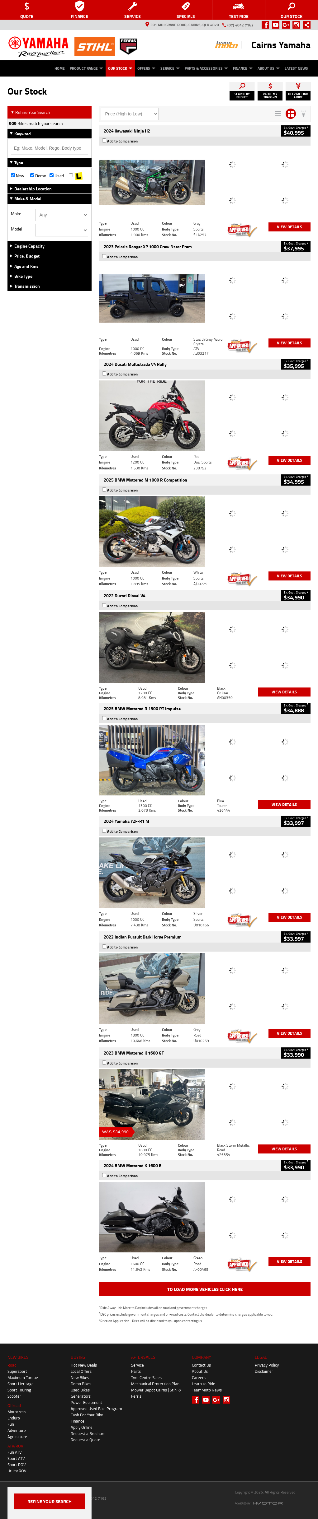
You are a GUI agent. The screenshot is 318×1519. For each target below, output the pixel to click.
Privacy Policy (267, 1365)
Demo (38, 176)
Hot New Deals (84, 1365)
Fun (10, 1424)
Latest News (296, 68)
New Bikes (80, 1377)
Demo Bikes (81, 1384)
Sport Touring (19, 1390)
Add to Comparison (122, 141)
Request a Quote (85, 1440)
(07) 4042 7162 (240, 25)
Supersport (17, 1371)
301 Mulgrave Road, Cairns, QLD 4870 (182, 25)
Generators (81, 1396)
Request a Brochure (88, 1433)
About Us (269, 68)
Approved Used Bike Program (96, 1408)
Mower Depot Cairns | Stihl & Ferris (156, 1393)
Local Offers (81, 1371)
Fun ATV (14, 1452)
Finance (243, 68)
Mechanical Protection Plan (155, 1384)
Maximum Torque (22, 1377)
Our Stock (120, 68)
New (17, 176)
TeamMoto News (207, 1390)
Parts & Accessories (206, 68)
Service (170, 68)
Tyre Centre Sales (146, 1377)
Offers (146, 68)
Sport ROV (16, 1464)
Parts (136, 1371)
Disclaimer (264, 1371)
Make (16, 214)
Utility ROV (16, 1471)
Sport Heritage (20, 1384)
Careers (199, 1377)
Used (57, 176)
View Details (289, 227)
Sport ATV (16, 1458)
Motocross (16, 1412)
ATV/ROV (15, 1446)
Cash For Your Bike (87, 1415)
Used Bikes (80, 1390)
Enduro (13, 1418)
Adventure (16, 1430)
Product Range (86, 68)
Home (60, 68)
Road (12, 1365)
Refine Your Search (30, 112)
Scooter (14, 1396)
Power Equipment (86, 1402)
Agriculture (17, 1436)
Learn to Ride (203, 1384)
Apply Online (82, 1427)
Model (16, 229)
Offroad (14, 1405)
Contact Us (201, 1365)
